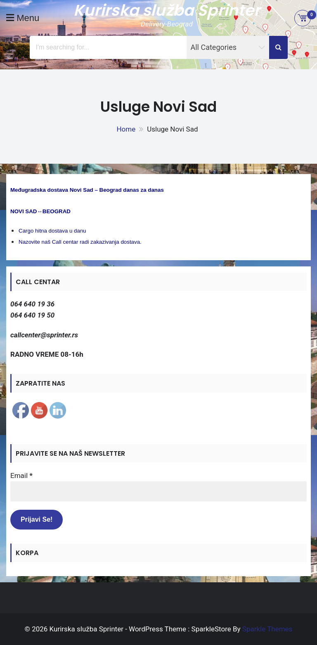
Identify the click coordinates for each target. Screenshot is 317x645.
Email (21, 475)
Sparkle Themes (267, 629)
